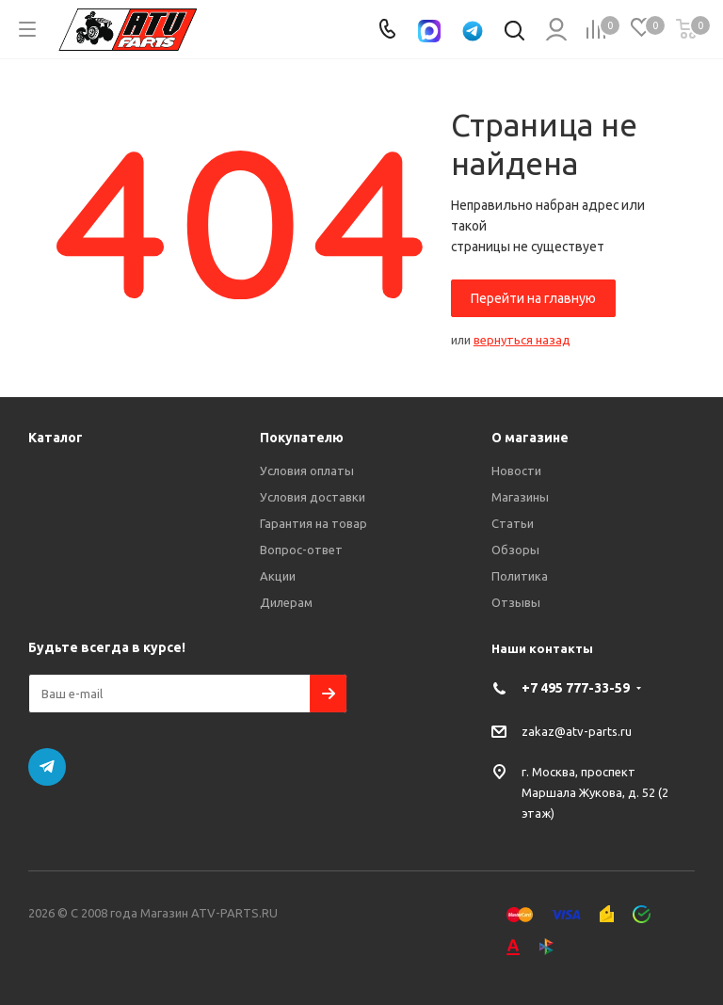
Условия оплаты (307, 470)
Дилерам (286, 602)
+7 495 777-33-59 (576, 687)
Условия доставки (312, 496)
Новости (516, 470)
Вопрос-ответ (301, 549)
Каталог (55, 437)
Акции (278, 575)
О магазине (530, 437)
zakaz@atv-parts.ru (577, 730)
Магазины (520, 496)
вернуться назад (522, 339)
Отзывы (515, 602)
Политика (519, 575)
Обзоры (515, 549)
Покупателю (302, 437)
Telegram (47, 767)
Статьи (512, 523)
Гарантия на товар (313, 523)
